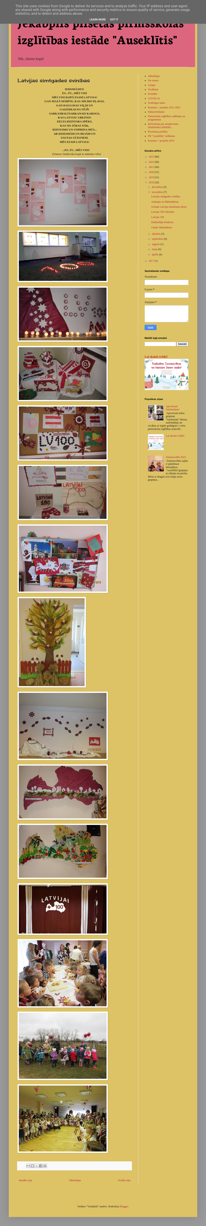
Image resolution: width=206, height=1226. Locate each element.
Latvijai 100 (157, 217)
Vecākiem (153, 89)
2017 (152, 260)
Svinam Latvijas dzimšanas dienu (168, 206)
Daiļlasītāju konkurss (162, 222)
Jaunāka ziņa (25, 1180)
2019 (152, 177)
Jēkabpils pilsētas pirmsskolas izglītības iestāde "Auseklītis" (101, 30)
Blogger (124, 1206)
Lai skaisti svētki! (156, 356)
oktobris (156, 233)
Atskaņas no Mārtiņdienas (165, 201)
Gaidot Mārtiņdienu (161, 227)
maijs (155, 249)
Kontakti (152, 93)
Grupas (152, 85)
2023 (152, 156)
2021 (152, 167)
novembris (158, 192)
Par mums (153, 80)
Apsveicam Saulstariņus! (173, 408)
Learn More (98, 19)
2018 (152, 182)
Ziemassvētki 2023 (176, 457)
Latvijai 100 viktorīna (162, 211)
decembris (157, 187)
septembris (158, 238)
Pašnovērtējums (156, 111)
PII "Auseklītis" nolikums (161, 136)
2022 (152, 161)
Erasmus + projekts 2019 (161, 140)
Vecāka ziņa (124, 1180)
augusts (156, 244)
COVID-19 (154, 98)
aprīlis (155, 254)
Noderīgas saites (156, 102)
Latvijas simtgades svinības (165, 196)
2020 (152, 172)
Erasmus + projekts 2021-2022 (164, 107)
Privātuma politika (157, 131)
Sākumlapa (75, 1180)
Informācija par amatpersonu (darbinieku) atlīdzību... (163, 125)
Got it (114, 19)
